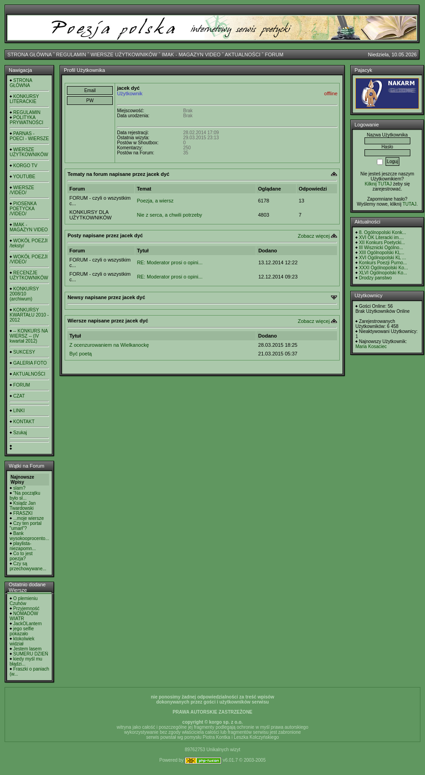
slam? (19, 488)
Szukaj (20, 432)
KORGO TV (25, 165)
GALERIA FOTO (30, 363)
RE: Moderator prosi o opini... (170, 262)
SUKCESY (24, 352)
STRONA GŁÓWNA (29, 54)
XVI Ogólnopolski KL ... (382, 257)
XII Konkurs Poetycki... (382, 242)
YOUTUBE (24, 176)
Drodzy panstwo (375, 277)
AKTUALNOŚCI (242, 54)
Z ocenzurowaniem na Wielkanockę (109, 345)
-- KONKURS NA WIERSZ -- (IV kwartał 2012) (29, 336)
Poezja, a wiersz (155, 200)
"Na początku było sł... (25, 496)
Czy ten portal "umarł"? (25, 526)
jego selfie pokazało (22, 631)
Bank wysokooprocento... (29, 536)
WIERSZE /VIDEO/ (22, 190)
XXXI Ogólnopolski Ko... (383, 267)
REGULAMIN (71, 54)
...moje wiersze (28, 518)
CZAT (19, 395)
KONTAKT (23, 421)
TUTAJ (409, 204)
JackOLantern (27, 623)
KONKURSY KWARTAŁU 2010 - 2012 (29, 314)
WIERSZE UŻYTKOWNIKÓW (124, 54)
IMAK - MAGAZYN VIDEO (191, 54)
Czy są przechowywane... (28, 566)
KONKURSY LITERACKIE (24, 99)
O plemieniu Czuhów (24, 601)
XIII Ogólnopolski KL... (381, 252)
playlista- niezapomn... (23, 546)
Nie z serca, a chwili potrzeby (169, 215)
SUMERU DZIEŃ (30, 653)
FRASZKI (23, 513)
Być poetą (80, 353)
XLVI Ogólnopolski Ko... (383, 272)
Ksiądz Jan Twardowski (23, 506)
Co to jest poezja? (21, 556)
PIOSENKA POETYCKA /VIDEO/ (23, 208)
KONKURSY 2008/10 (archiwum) (24, 293)
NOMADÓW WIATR (24, 616)
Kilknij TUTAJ (378, 183)
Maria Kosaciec (370, 346)
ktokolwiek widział (22, 641)
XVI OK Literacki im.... (381, 237)
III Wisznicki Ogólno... (381, 247)
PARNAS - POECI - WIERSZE (29, 136)
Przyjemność (26, 608)
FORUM (274, 54)
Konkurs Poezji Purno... (383, 262)
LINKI (19, 410)
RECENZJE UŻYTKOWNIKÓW (29, 275)
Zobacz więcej (314, 236)
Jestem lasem (27, 648)
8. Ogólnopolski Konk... (382, 232)
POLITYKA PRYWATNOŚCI (26, 120)
